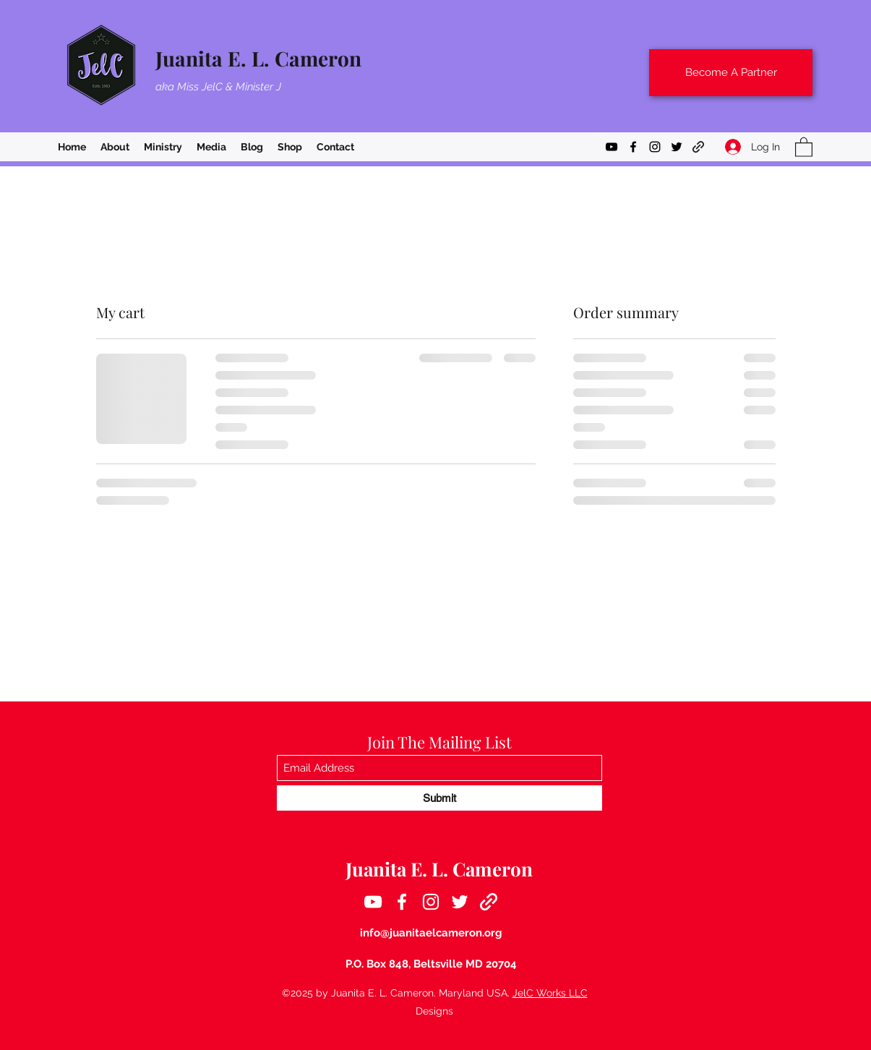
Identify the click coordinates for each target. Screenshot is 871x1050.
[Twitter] (676, 147)
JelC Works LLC (550, 993)
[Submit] (439, 798)
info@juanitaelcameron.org (431, 932)
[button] (803, 146)
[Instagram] (655, 147)
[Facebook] (633, 147)
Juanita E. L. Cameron (258, 58)
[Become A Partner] (730, 72)
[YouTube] (611, 147)
